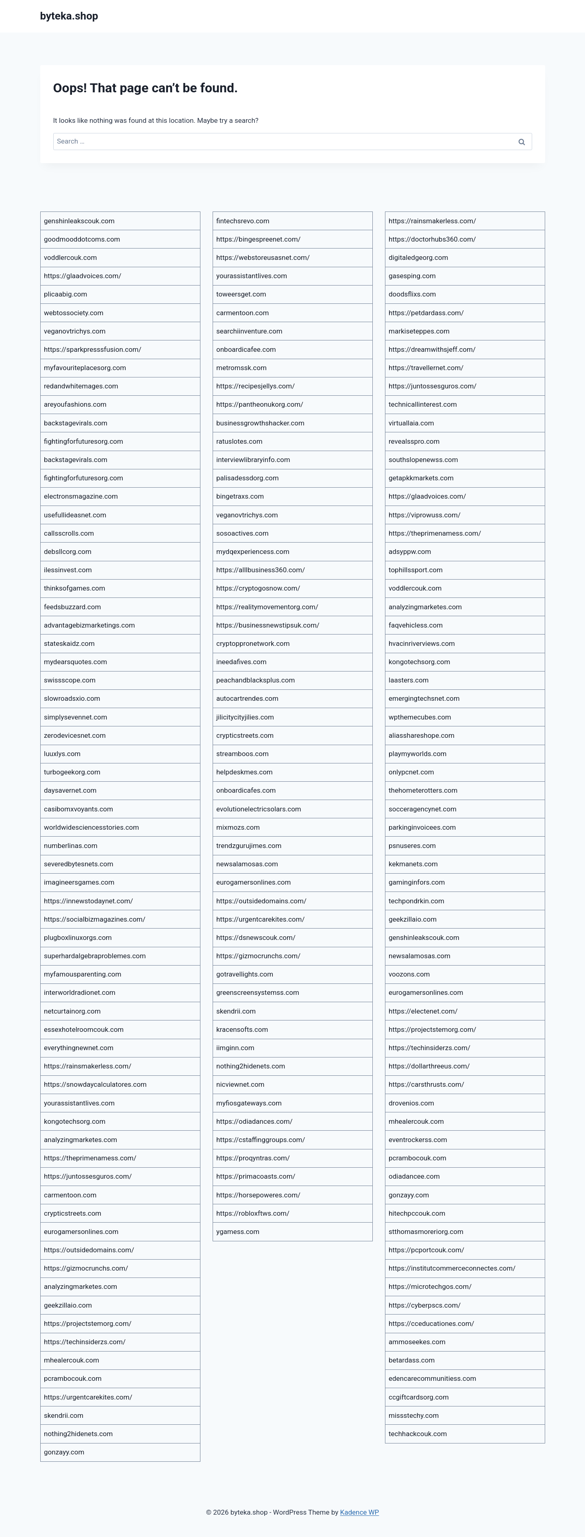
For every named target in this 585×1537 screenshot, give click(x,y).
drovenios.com (411, 1103)
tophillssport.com (416, 570)
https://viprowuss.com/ (425, 515)
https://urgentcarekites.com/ (88, 1397)
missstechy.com (414, 1415)
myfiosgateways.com (249, 1103)
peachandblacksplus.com (255, 680)
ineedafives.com (241, 662)
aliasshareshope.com (422, 735)
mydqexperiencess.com (252, 551)
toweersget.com (241, 294)
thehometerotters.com (423, 790)
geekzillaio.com (68, 1305)
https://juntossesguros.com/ (88, 1176)
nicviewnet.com (240, 1084)
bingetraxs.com (240, 496)
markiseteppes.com (419, 331)
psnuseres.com (412, 846)
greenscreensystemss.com (257, 992)
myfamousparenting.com (82, 974)
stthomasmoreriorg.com (426, 1231)
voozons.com (409, 974)
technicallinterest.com (423, 404)
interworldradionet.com (79, 992)
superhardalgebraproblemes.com (95, 956)
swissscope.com (70, 680)
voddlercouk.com (70, 257)
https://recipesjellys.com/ (255, 386)
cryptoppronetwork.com (253, 643)
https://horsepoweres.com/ (258, 1195)
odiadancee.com (414, 1176)
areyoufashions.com (75, 404)
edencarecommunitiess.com (432, 1378)
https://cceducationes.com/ (431, 1323)
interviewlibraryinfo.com (253, 460)
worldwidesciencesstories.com (91, 827)
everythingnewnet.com (78, 1048)
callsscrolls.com (69, 533)
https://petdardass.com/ (426, 313)
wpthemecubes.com (420, 717)
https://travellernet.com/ (426, 368)
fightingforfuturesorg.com (83, 441)
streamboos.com (242, 754)
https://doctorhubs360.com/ (432, 239)
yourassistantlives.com (79, 1103)
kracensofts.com (242, 1029)
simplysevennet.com (75, 717)
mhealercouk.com (71, 1360)
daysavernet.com (70, 790)
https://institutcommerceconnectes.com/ (452, 1268)
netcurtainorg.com (72, 1011)
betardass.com (412, 1360)
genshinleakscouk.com (79, 221)
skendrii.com (63, 1415)
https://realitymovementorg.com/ (267, 607)
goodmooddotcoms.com (82, 239)
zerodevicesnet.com (75, 735)
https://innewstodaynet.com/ (88, 901)
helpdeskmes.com (244, 772)
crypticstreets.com (72, 1213)
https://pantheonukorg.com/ (259, 404)
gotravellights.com (244, 974)
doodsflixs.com (412, 294)
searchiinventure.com (249, 331)
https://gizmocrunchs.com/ (86, 1268)
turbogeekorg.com (72, 772)
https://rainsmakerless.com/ (87, 1066)
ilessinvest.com (68, 570)
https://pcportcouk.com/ (426, 1250)
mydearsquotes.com (75, 662)
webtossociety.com (73, 313)
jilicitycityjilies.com (245, 717)
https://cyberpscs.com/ (425, 1305)
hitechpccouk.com (417, 1213)
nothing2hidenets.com (78, 1434)
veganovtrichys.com (75, 331)
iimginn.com (235, 1048)
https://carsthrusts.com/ (426, 1084)
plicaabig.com (65, 294)
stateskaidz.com (69, 643)
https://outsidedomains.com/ (89, 1250)
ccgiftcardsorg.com (419, 1397)
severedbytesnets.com (78, 864)
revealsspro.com (414, 441)
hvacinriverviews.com (422, 643)
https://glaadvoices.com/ (82, 276)
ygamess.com (237, 1231)
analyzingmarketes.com (80, 1140)
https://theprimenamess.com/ (90, 1158)
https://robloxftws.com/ (252, 1213)
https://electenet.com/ (423, 1011)
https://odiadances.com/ (254, 1121)
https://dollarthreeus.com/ (429, 1066)
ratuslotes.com (239, 441)
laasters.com (409, 680)
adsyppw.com (410, 551)
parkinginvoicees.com (422, 827)
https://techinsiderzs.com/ (85, 1342)
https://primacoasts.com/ (256, 1176)
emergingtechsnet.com (424, 698)
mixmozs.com (238, 827)
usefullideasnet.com (75, 515)
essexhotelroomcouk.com (84, 1029)
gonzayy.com (64, 1452)
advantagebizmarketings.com (89, 625)
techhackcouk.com (418, 1434)
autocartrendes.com (247, 698)
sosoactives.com (242, 533)
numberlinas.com (71, 846)
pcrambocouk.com (73, 1378)
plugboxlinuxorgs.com (78, 937)
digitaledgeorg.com (418, 257)
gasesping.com (412, 276)
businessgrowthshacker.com (260, 423)
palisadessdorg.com (247, 478)
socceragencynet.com (423, 809)
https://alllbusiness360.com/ (260, 570)
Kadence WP (359, 1512)
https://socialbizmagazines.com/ (95, 919)
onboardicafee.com (246, 349)
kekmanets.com (413, 864)
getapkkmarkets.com (421, 478)
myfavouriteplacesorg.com (85, 368)
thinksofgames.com (74, 588)
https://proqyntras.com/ (253, 1158)
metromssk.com (241, 368)
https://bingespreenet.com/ (258, 239)
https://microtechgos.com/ (430, 1286)
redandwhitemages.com (81, 386)
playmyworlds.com (418, 754)
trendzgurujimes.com (248, 846)
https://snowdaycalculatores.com (95, 1084)
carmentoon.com (70, 1195)
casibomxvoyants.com (78, 809)
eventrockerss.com (418, 1140)
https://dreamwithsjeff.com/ (432, 349)
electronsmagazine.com (81, 496)
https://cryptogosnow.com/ (258, 588)
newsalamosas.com (247, 864)
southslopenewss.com (423, 460)
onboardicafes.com (246, 790)
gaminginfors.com (417, 882)
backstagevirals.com (75, 423)
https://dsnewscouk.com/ (256, 937)
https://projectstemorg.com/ (88, 1323)
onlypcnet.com (411, 772)
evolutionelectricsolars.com (258, 809)
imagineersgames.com (79, 882)
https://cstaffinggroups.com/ (260, 1140)
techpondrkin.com (416, 901)
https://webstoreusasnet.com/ (263, 257)
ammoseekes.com (417, 1342)
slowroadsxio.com (72, 698)
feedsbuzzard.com (72, 607)
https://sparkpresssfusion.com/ (92, 349)
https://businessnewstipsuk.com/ (268, 625)
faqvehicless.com (416, 625)
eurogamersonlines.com (81, 1231)
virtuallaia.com (411, 423)
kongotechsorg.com (74, 1121)
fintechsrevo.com (243, 221)
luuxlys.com (62, 754)
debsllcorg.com (67, 551)
